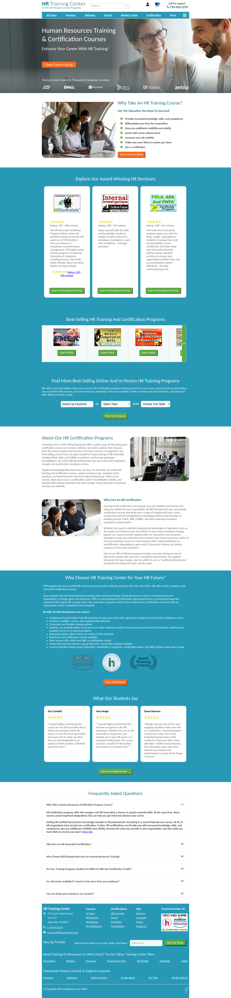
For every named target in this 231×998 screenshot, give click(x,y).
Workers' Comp (129, 15)
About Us (140, 913)
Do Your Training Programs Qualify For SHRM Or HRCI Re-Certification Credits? (115, 869)
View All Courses (115, 682)
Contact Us (141, 926)
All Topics (51, 15)
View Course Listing (59, 65)
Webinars (90, 15)
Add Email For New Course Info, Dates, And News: (101, 943)
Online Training (99, 977)
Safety (184, 961)
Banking (70, 961)
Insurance (91, 961)
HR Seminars (92, 917)
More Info (87, 831)
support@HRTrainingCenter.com (62, 932)
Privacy (139, 922)
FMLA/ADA (116, 922)
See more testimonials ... (115, 771)
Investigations (117, 926)
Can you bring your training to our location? (115, 893)
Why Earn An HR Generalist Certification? (115, 844)
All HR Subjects (180, 977)
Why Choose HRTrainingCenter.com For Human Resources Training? (115, 856)
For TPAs (153, 977)
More (173, 15)
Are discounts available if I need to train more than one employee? (115, 881)
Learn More (66, 352)
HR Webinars (92, 922)
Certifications (154, 15)
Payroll (108, 15)
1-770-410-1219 (55, 927)
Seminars (71, 15)
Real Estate (143, 961)
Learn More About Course (67, 290)
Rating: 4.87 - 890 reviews (67, 274)
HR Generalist (117, 913)
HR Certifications (94, 926)
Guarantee (141, 917)
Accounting (49, 961)
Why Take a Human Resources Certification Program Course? (115, 804)
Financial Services (116, 961)
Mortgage (165, 961)
